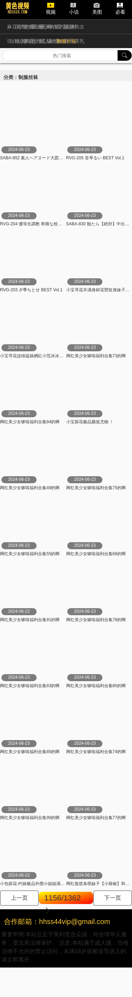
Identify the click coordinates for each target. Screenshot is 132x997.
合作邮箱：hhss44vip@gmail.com (57, 921)
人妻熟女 (74, 26)
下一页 (112, 898)
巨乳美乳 (74, 41)
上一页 (19, 898)
